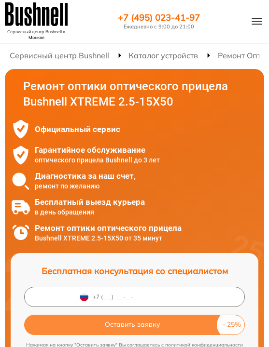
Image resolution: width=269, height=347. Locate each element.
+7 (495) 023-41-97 (159, 18)
